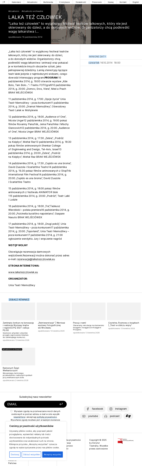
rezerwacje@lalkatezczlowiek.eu (36, 259)
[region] (36, 441)
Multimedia (48, 2)
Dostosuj (15, 454)
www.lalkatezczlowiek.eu (23, 272)
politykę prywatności (47, 417)
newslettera (19, 417)
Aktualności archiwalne (32, 11)
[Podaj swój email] (28, 404)
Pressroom (97, 2)
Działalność (81, 2)
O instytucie (64, 2)
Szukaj (111, 2)
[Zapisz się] (56, 404)
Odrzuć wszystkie (31, 454)
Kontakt (123, 2)
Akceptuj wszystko (52, 454)
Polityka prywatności (71, 440)
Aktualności (32, 2)
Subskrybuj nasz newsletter (35, 396)
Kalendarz (16, 2)
